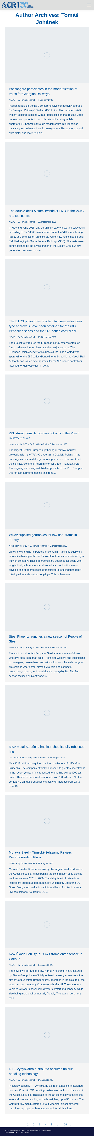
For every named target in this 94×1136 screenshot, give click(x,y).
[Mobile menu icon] (89, 5)
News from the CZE (18, 444)
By (26, 100)
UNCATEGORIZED (18, 757)
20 (65, 1124)
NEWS (12, 100)
